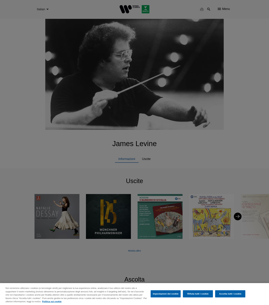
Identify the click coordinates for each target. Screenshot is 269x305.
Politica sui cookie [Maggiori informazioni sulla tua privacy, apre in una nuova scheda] (51, 301)
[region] (134, 294)
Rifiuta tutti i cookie (197, 293)
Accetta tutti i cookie (230, 293)
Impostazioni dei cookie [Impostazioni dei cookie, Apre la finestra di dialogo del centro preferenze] (166, 293)
